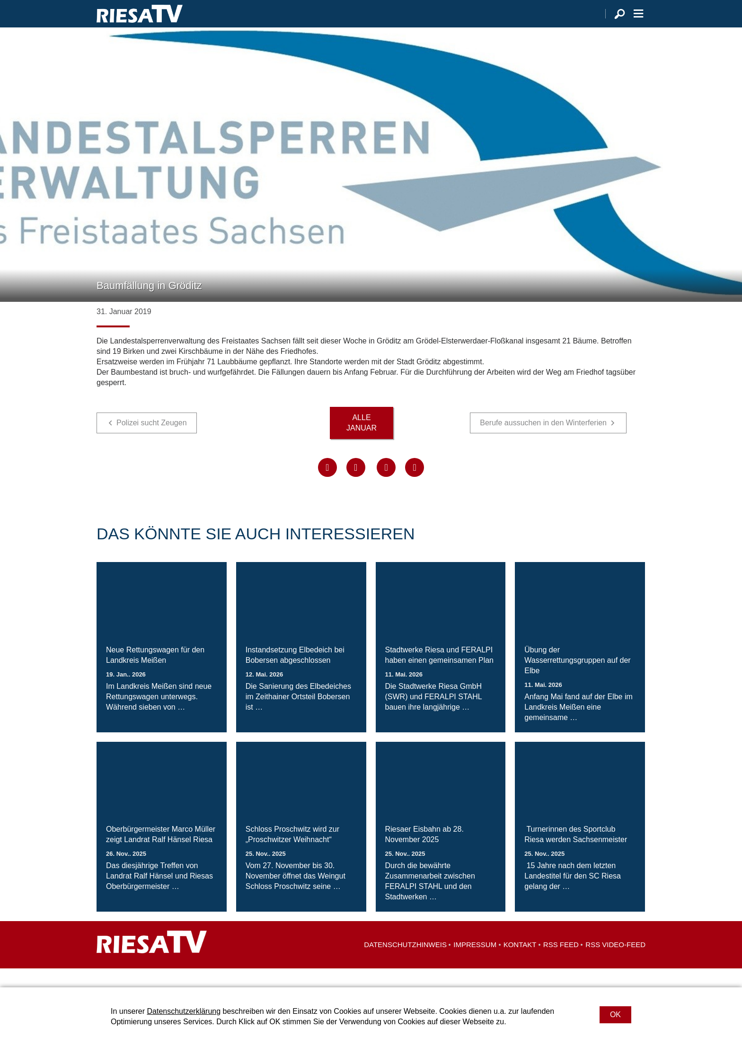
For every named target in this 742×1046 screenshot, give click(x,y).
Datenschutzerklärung (184, 1011)
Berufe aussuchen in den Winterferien (543, 442)
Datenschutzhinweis (405, 963)
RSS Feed (561, 963)
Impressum (474, 963)
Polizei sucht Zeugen (151, 442)
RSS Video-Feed (615, 963)
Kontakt (520, 963)
